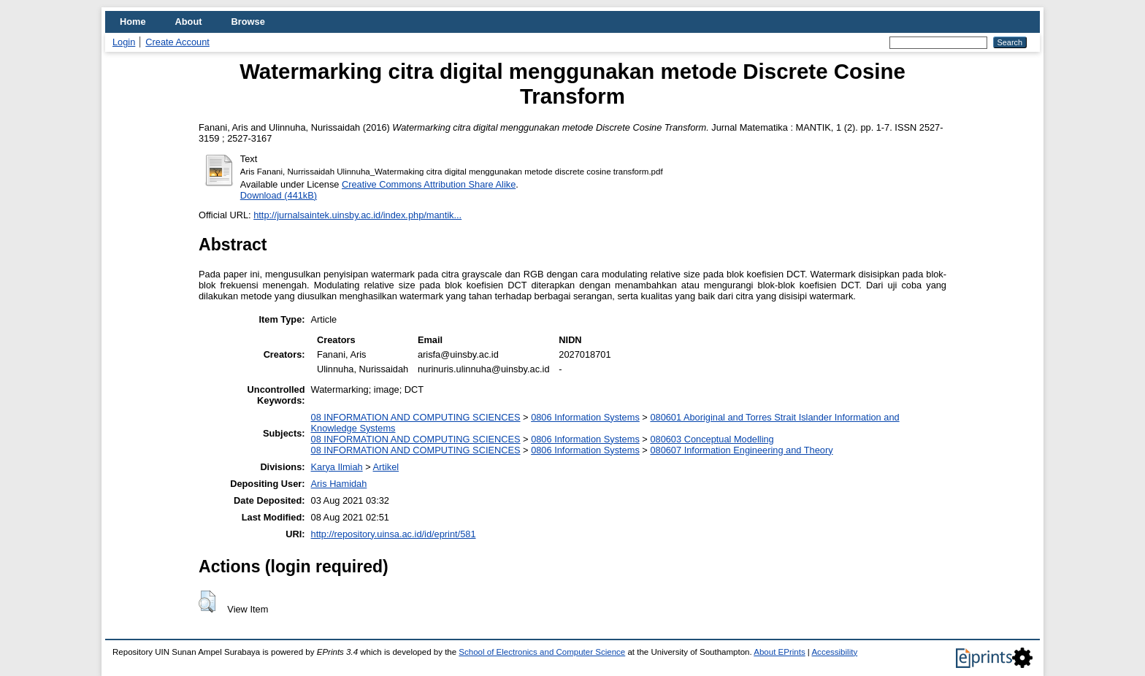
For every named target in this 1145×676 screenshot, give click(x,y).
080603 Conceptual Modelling (711, 439)
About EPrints (779, 652)
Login (123, 42)
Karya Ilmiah (337, 466)
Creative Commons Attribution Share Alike (429, 184)
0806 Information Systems (585, 417)
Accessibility (834, 652)
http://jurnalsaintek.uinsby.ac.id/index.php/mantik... (357, 215)
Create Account (177, 42)
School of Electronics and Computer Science (542, 652)
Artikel (386, 466)
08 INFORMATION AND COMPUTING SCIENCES (416, 417)
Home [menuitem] (133, 21)
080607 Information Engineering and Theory (741, 450)
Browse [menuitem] (248, 21)
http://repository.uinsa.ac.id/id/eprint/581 (393, 534)
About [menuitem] (188, 21)
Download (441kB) (278, 195)
